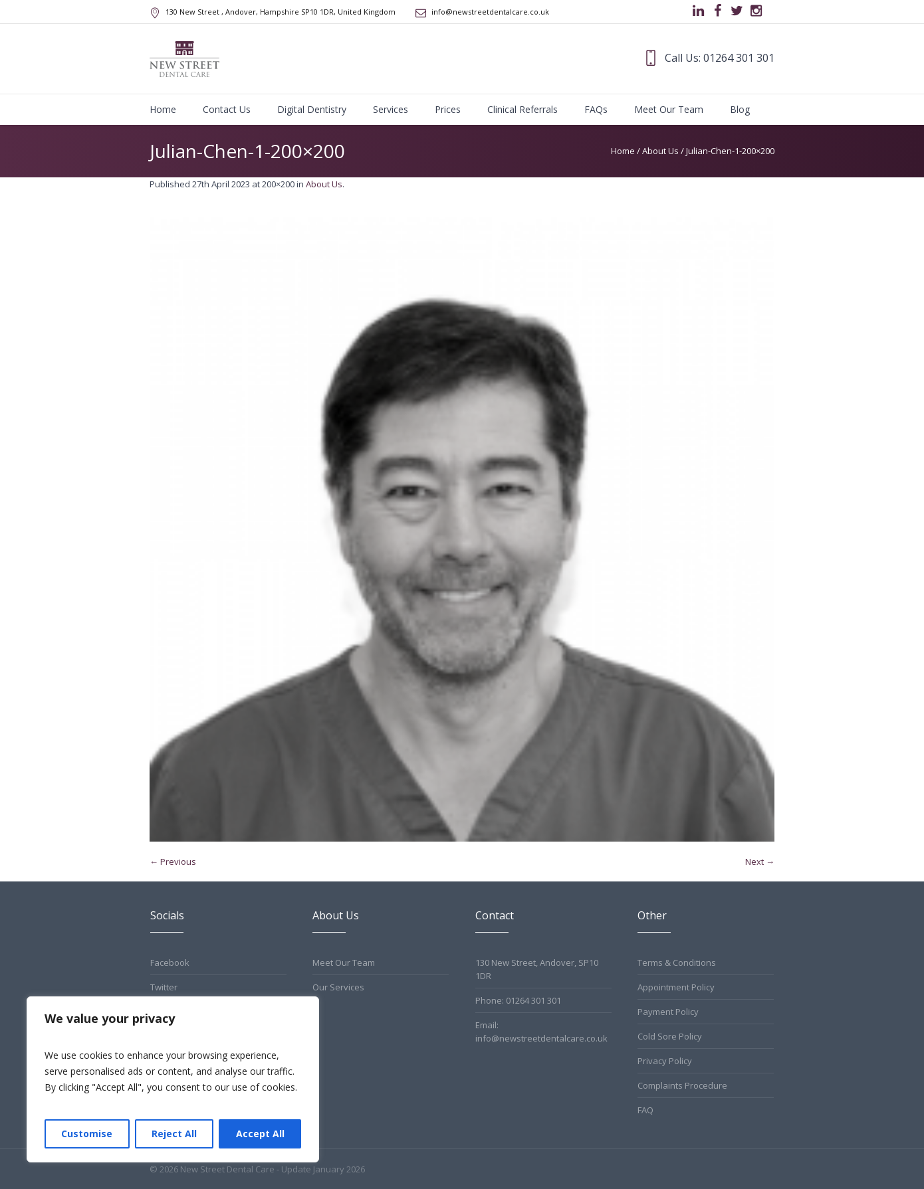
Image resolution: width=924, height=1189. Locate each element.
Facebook (169, 962)
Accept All (260, 1133)
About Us (660, 151)
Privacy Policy (664, 1061)
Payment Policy (668, 1012)
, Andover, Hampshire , (281, 12)
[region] (173, 1079)
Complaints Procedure (682, 1085)
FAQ (645, 1110)
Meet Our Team (343, 962)
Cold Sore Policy (669, 1036)
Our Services (338, 987)
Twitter (163, 987)
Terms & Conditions (676, 962)
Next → (759, 862)
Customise (86, 1133)
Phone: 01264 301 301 (518, 1000)
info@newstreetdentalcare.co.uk (490, 12)
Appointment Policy (676, 987)
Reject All (174, 1133)
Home (623, 151)
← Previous (173, 862)
